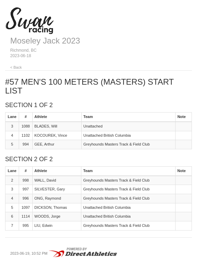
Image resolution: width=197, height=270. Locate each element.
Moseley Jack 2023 (45, 40)
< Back (16, 67)
